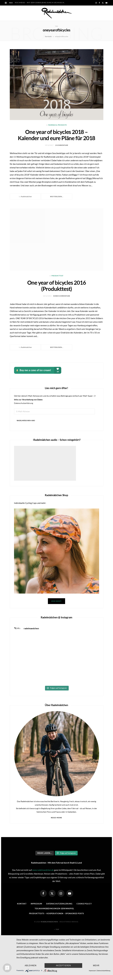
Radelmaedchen (49, 922)
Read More (56, 818)
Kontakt (21, 904)
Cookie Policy (84, 904)
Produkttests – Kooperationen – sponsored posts (56, 913)
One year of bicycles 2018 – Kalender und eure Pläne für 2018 (56, 135)
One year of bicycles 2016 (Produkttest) (56, 285)
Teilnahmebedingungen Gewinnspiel (54, 908)
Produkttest (57, 276)
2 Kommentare (61, 145)
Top (56, 929)
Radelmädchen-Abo (26, 420)
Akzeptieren (63, 965)
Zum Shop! (56, 601)
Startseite (48, 36)
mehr (96, 965)
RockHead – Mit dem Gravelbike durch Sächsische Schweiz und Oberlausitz (41, 2)
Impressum (36, 904)
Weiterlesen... (56, 196)
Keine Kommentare (61, 296)
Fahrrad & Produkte (57, 125)
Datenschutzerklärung (23, 403)
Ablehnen (30, 965)
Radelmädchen (26, 196)
